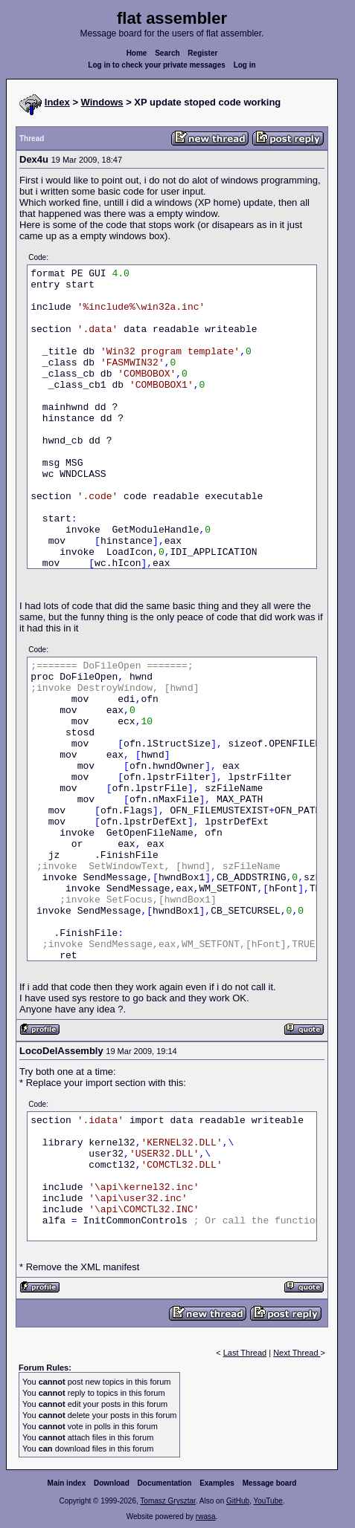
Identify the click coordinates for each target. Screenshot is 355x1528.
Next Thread (296, 1352)
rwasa (206, 1516)
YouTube (267, 1501)
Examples (216, 1483)
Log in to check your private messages (157, 65)
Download (111, 1483)
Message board (270, 1483)
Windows (102, 102)
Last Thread (245, 1352)
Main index (67, 1483)
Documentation (165, 1483)
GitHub (237, 1501)
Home (137, 53)
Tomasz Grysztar (167, 1501)
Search (167, 53)
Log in (245, 65)
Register (202, 53)
